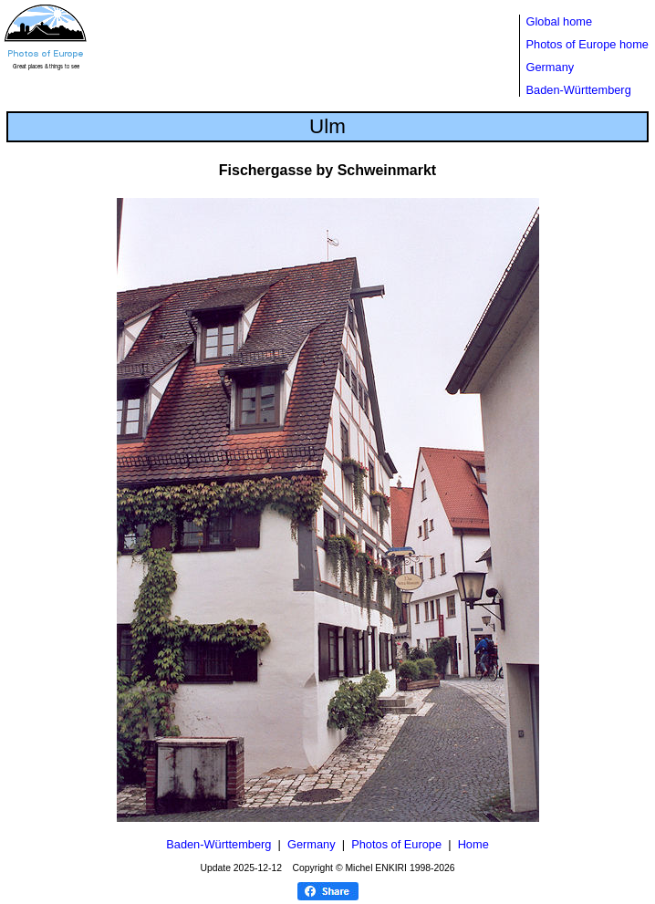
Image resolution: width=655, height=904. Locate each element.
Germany (550, 67)
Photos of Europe (396, 844)
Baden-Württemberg (578, 90)
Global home (559, 21)
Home (473, 844)
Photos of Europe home (587, 44)
